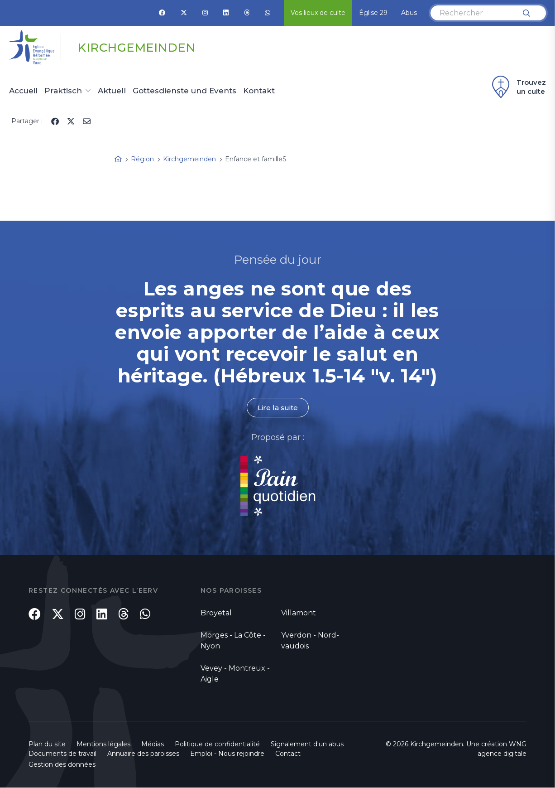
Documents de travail (62, 754)
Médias (152, 744)
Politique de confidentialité (217, 744)
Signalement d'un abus (307, 744)
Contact (288, 754)
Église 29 (373, 13)
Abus (409, 13)
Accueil (23, 91)
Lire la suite (277, 407)
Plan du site (47, 744)
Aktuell (112, 91)
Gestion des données (62, 765)
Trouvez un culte (517, 87)
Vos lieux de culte (318, 13)
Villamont (298, 613)
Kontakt (259, 91)
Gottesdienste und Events (184, 91)
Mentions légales (103, 744)
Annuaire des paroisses (143, 754)
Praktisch (63, 91)
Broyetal (216, 613)
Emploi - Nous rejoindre (227, 754)
